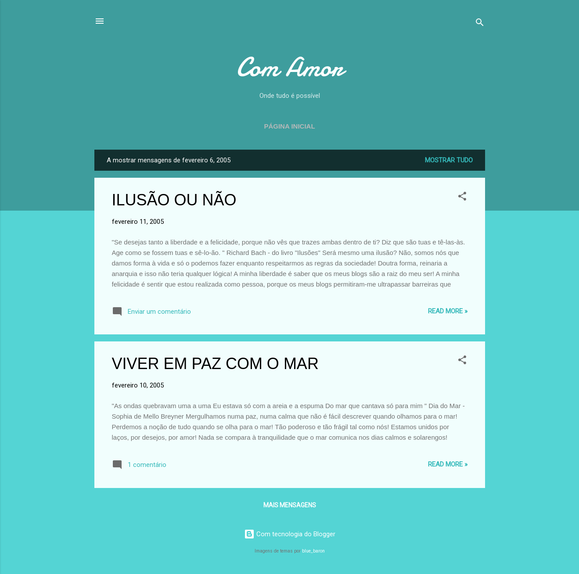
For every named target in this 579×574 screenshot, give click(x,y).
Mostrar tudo (449, 160)
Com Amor (289, 67)
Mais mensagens (289, 505)
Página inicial (289, 126)
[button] (462, 197)
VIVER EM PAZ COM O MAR (215, 364)
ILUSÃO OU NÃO (174, 200)
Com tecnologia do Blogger (289, 534)
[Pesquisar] (480, 24)
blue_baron (313, 551)
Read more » (448, 311)
